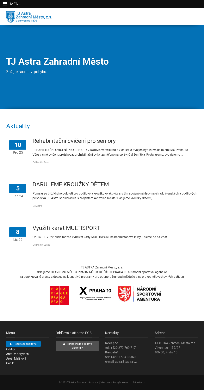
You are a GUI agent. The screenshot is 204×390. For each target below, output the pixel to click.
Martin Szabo (43, 162)
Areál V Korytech (17, 354)
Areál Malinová (16, 358)
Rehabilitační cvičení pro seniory (74, 140)
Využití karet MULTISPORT (66, 228)
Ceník (10, 363)
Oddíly (10, 349)
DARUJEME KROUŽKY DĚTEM (71, 184)
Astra (39, 206)
